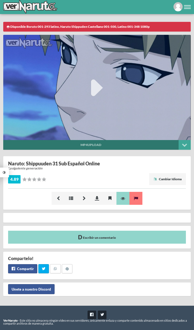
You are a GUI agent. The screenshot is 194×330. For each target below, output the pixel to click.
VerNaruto (10, 320)
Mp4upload (91, 145)
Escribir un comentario (97, 237)
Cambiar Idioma (167, 179)
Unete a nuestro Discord (31, 289)
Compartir (23, 269)
